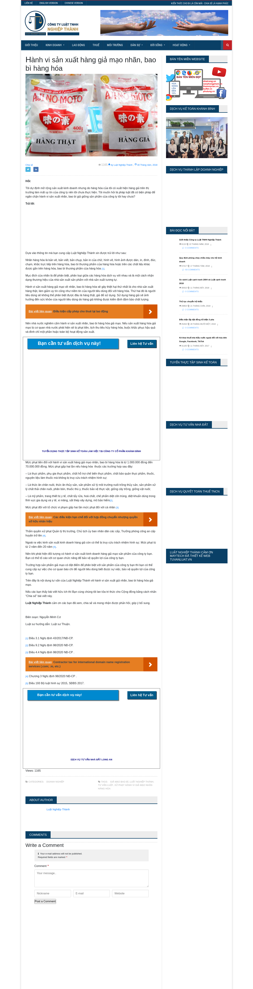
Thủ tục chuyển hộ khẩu (193, 305)
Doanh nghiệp (55, 781)
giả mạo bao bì (119, 781)
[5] (54, 546)
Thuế (96, 45)
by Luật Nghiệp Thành (110, 164)
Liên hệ (29, 3)
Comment (41, 865)
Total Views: (172, 938)
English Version (49, 3)
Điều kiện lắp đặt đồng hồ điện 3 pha (200, 323)
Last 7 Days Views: (176, 928)
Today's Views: (173, 923)
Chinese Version (74, 3)
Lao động (78, 45)
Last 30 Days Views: (177, 933)
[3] (117, 507)
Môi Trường (115, 45)
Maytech (91, 984)
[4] (44, 535)
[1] (103, 268)
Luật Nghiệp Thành (141, 781)
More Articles (126, 973)
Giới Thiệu (31, 45)
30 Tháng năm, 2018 (142, 164)
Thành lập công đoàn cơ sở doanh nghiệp (132, 923)
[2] (111, 500)
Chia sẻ (30, 164)
